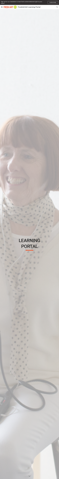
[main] (29, 244)
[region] (29, 2)
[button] (2, 7)
